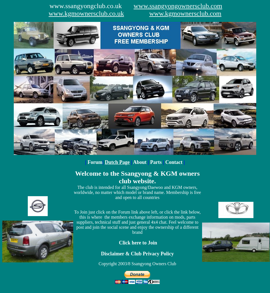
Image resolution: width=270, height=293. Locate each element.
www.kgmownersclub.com (185, 13)
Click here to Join (138, 243)
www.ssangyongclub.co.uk (85, 6)
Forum (95, 162)
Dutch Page (117, 162)
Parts (156, 162)
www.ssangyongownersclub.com (178, 6)
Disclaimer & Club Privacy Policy (137, 254)
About (140, 162)
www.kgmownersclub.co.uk (86, 13)
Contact (173, 162)
